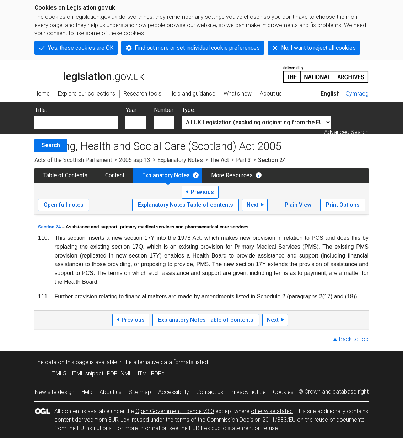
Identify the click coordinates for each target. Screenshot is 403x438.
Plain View (298, 204)
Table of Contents (65, 175)
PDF (112, 373)
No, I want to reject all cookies (318, 47)
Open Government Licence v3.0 (174, 411)
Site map (140, 392)
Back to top (354, 339)
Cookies (283, 392)
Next (252, 204)
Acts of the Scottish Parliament (73, 160)
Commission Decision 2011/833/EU (251, 419)
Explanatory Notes (180, 160)
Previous (202, 192)
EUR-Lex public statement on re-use (233, 428)
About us (111, 392)
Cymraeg (357, 93)
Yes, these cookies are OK (80, 47)
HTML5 (57, 373)
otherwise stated (272, 411)
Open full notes (64, 204)
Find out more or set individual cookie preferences (197, 47)
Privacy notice (248, 392)
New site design (54, 392)
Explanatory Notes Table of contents (185, 204)
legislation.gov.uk (89, 74)
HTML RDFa (150, 373)
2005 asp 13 (134, 160)
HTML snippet (86, 373)
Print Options (343, 204)
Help (86, 392)
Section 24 (49, 226)
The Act (219, 160)
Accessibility (173, 392)
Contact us (209, 392)
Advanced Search (346, 132)
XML (126, 373)
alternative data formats (163, 362)
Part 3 (243, 160)
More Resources (232, 175)
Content (114, 175)
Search (51, 145)
